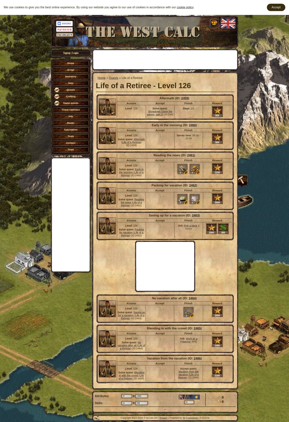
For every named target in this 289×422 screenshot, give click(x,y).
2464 (192, 298)
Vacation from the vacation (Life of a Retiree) (188, 374)
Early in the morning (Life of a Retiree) (131, 172)
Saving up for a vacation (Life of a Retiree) (131, 315)
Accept (276, 7)
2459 (184, 98)
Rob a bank (190, 225)
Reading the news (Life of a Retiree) (132, 202)
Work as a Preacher (188, 340)
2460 (192, 125)
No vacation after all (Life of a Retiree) (131, 345)
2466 (197, 358)
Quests (113, 78)
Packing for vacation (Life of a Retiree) (131, 232)
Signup (67, 52)
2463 (195, 215)
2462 (192, 185)
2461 (190, 155)
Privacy (164, 417)
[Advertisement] (71, 214)
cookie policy (185, 7)
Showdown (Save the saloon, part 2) (159, 113)
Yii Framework (190, 417)
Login (75, 52)
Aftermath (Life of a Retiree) (133, 141)
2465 (197, 328)
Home (102, 78)
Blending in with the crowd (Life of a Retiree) (131, 375)
